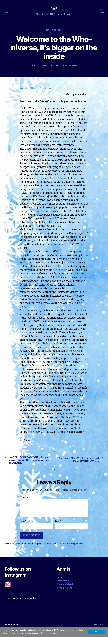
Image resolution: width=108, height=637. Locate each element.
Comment (25, 503)
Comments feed (64, 590)
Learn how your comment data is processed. (63, 549)
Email (58, 527)
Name (23, 527)
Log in (59, 583)
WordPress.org (64, 593)
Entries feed (62, 586)
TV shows (27, 444)
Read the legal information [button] (51, 633)
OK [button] (96, 632)
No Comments (71, 69)
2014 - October (54, 34)
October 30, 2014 (50, 69)
